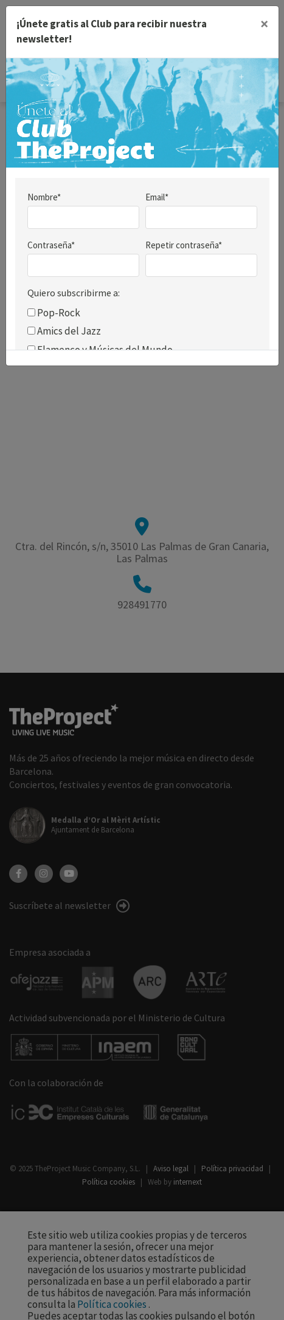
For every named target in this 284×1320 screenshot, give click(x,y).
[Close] (264, 24)
